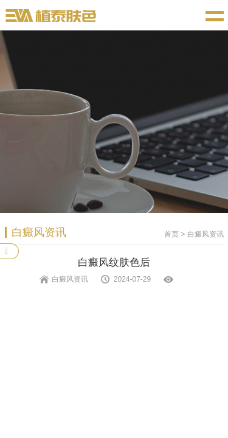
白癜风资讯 (205, 234)
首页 (171, 234)
